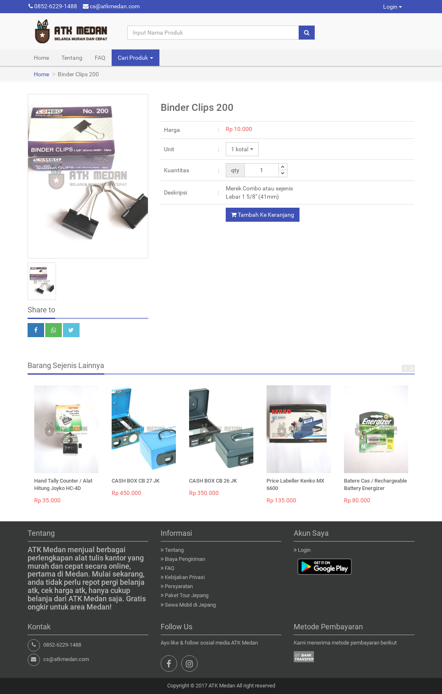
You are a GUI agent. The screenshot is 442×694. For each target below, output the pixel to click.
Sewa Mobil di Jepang (190, 605)
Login (392, 6)
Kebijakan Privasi (185, 577)
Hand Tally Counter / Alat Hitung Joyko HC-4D (63, 484)
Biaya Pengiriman (185, 559)
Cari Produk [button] (135, 57)
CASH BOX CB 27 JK (135, 481)
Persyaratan (179, 586)
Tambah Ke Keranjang (262, 214)
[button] (242, 149)
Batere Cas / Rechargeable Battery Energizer (375, 484)
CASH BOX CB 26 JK (213, 481)
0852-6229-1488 (52, 6)
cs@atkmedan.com (111, 6)
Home (41, 57)
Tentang (71, 57)
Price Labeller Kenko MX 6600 (295, 484)
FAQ (100, 57)
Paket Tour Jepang (186, 595)
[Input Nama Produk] (213, 33)
